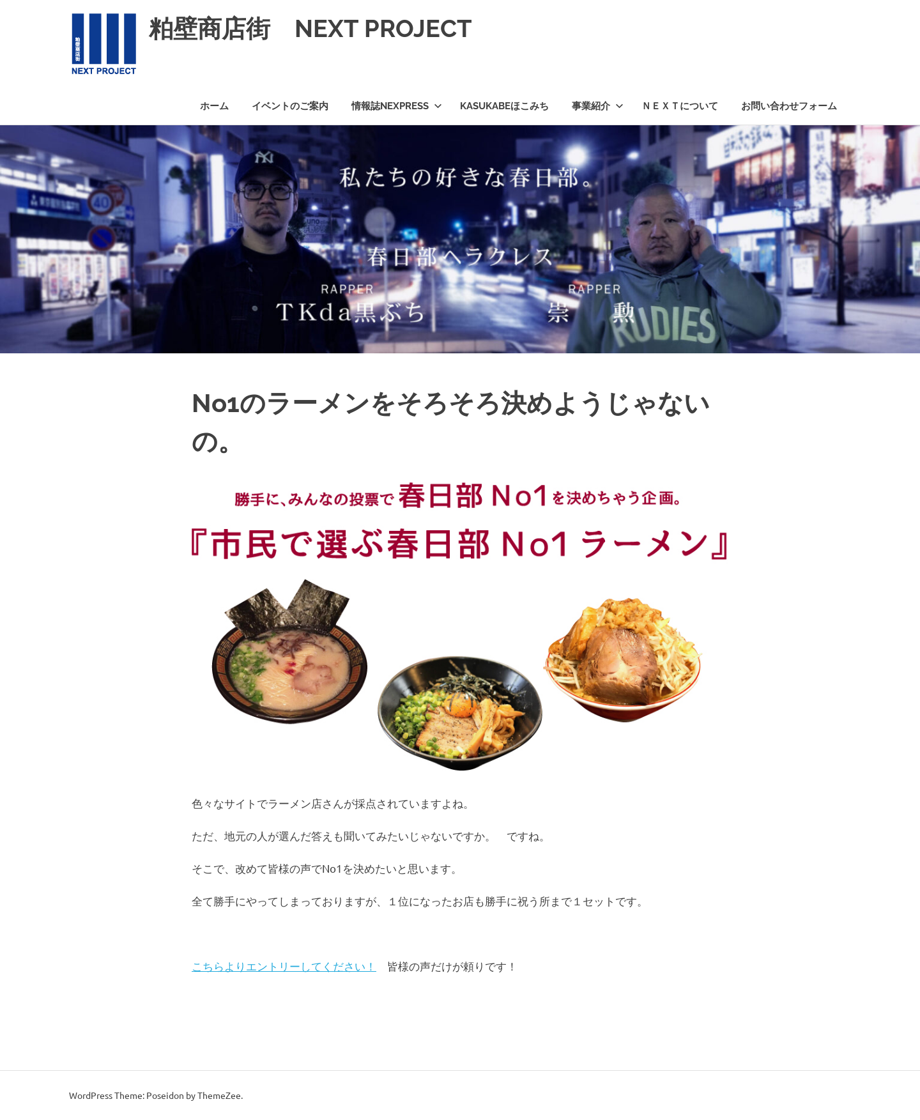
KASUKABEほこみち (504, 106)
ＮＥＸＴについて (679, 106)
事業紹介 (598, 106)
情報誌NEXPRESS (396, 106)
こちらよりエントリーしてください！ (284, 965)
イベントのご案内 (290, 106)
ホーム (214, 106)
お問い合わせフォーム (789, 106)
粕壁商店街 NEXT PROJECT (310, 28)
